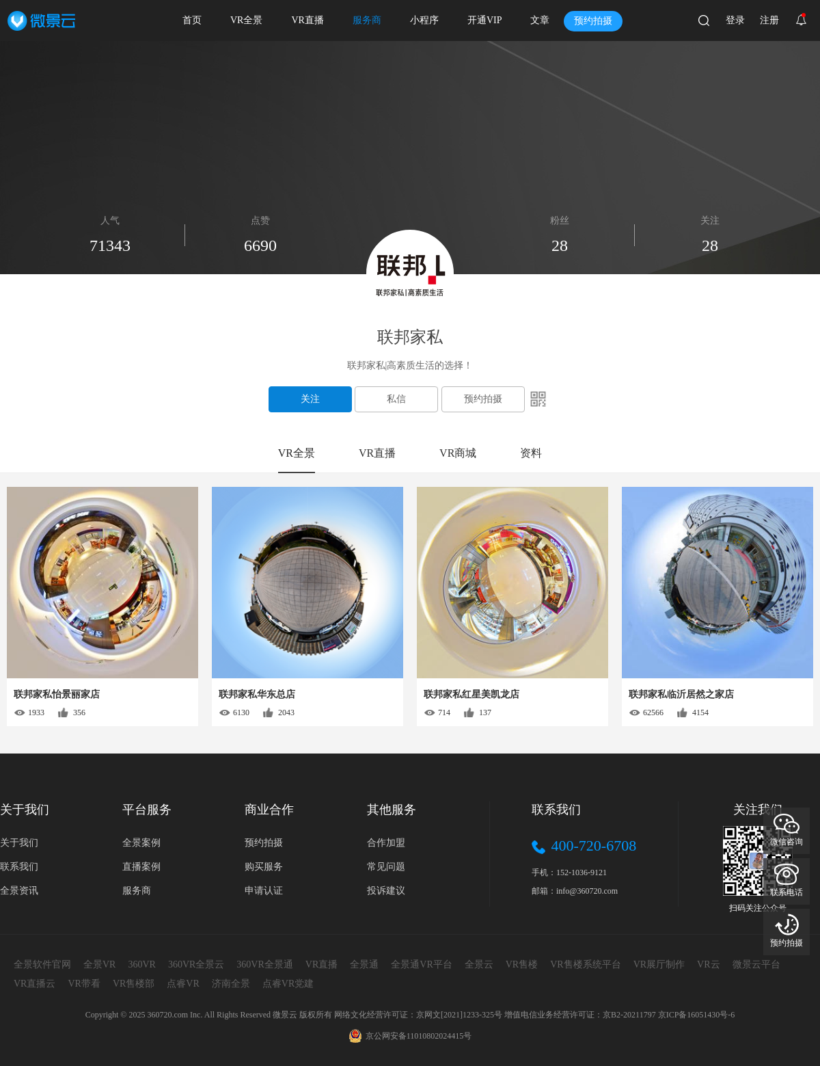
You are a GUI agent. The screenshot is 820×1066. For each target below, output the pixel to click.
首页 (192, 20)
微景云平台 (756, 964)
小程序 (424, 20)
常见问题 (386, 867)
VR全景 (246, 20)
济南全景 (231, 983)
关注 (310, 399)
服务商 (367, 20)
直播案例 (141, 867)
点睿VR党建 (288, 983)
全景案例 (141, 843)
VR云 (708, 964)
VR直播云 (34, 983)
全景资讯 (19, 890)
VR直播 (307, 20)
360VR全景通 (264, 964)
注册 (769, 20)
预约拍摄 (593, 21)
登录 (735, 20)
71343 (110, 245)
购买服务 (264, 867)
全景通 (364, 964)
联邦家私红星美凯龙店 (471, 694)
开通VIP (484, 20)
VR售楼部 (133, 983)
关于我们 (19, 843)
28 (710, 245)
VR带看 (84, 983)
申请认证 (264, 890)
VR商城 (457, 453)
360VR (141, 964)
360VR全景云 (196, 964)
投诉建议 (386, 890)
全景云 (479, 964)
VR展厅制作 (659, 964)
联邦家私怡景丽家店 (57, 694)
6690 (260, 245)
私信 (396, 399)
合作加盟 (386, 843)
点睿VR (183, 983)
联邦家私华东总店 (257, 694)
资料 (531, 453)
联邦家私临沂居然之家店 (681, 694)
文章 (539, 20)
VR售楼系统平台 (585, 964)
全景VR (99, 964)
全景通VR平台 (421, 964)
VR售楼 (522, 964)
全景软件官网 (42, 964)
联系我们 (19, 867)
